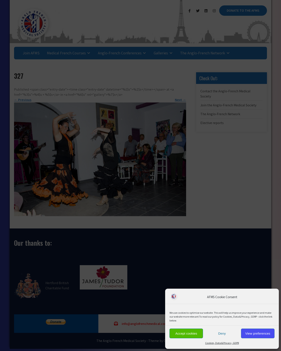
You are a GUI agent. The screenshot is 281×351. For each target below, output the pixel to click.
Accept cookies (186, 333)
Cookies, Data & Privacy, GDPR (222, 343)
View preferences (257, 333)
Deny (222, 333)
